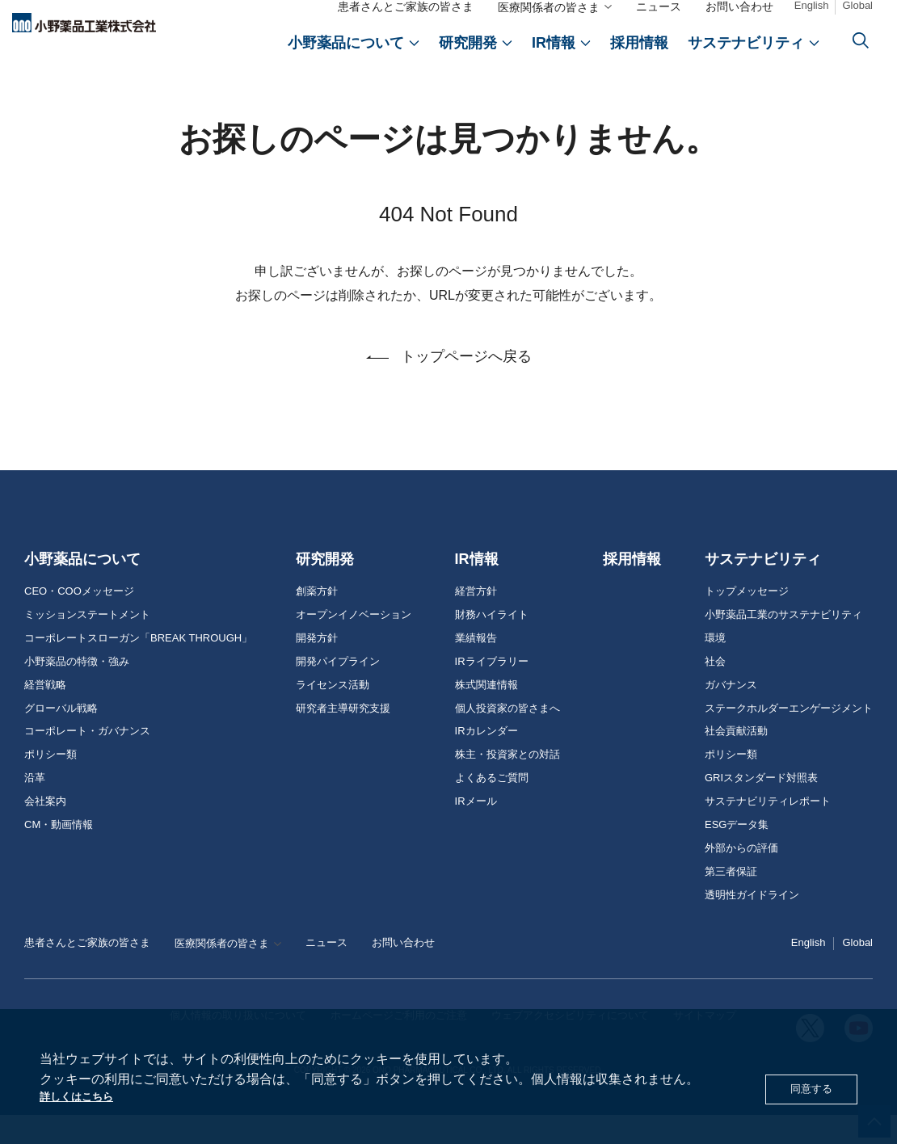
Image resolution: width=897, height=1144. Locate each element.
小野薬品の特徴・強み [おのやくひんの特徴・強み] (76, 690)
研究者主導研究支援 (343, 737)
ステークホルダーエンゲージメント (789, 737)
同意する (806, 1086)
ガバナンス (731, 714)
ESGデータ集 (737, 854)
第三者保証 (731, 900)
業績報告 (476, 667)
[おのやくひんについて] (353, 47)
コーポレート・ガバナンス (87, 760)
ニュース (658, 10)
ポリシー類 (50, 783)
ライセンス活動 (332, 714)
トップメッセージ (747, 620)
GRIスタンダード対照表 (761, 807)
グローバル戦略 (61, 737)
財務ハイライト (492, 644)
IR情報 (477, 588)
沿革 (34, 807)
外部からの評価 (741, 877)
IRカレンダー (486, 760)
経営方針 (476, 620)
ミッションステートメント (87, 644)
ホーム (40, 91)
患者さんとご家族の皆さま (406, 10)
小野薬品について (82, 588)
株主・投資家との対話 (507, 783)
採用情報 (632, 588)
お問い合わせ (739, 10)
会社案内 (45, 830)
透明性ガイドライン (752, 924)
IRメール (476, 830)
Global (857, 9)
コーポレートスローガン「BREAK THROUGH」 (138, 667)
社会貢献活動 (736, 760)
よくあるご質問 (492, 807)
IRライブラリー (492, 690)
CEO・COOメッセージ (79, 620)
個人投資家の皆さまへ (507, 737)
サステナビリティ (763, 588)
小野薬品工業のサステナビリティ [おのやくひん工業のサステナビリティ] (783, 644)
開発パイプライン (338, 690)
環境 (715, 667)
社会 (715, 690)
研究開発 (325, 588)
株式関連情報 (486, 714)
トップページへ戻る (466, 385)
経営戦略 (45, 714)
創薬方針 (317, 620)
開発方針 (317, 667)
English (811, 9)
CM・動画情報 (58, 854)
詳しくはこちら (85, 1095)
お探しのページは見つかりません (154, 91)
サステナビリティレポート (768, 830)
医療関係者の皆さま (549, 11)
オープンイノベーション (353, 644)
